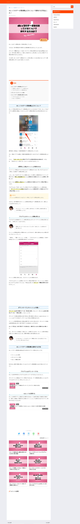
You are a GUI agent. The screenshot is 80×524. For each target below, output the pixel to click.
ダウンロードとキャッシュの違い (18, 92)
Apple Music (56, 19)
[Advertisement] (28, 70)
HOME (40, 518)
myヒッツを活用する (16, 98)
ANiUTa (55, 17)
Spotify (55, 27)
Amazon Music (57, 14)
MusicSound (11, 2)
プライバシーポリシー (43, 520)
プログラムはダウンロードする (18, 96)
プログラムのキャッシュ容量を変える (19, 90)
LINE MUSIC (56, 24)
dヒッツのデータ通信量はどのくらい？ (19, 86)
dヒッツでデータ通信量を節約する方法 (19, 94)
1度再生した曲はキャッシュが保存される (20, 88)
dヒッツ (46, 438)
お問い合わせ (35, 520)
